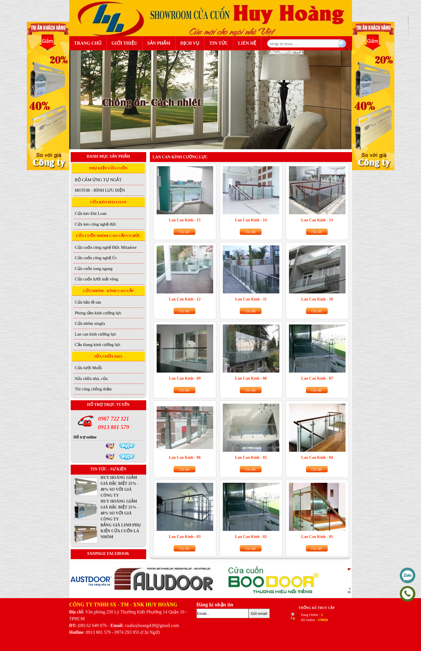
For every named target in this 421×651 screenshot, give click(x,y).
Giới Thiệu (124, 43)
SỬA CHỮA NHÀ (108, 356)
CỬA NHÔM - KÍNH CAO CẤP (108, 291)
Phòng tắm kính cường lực (98, 313)
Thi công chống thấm (93, 389)
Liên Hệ (247, 43)
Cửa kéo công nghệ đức (95, 224)
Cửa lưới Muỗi (88, 367)
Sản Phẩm (160, 43)
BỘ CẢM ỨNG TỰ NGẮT (98, 180)
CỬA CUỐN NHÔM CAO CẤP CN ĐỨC (108, 235)
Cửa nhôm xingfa (90, 323)
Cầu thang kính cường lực (98, 344)
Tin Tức (218, 43)
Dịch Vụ (190, 43)
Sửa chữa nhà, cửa (91, 378)
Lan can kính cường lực (95, 334)
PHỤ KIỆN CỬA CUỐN (108, 168)
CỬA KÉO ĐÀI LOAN (108, 202)
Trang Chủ (88, 43)
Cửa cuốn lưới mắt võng (96, 279)
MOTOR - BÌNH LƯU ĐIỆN (100, 190)
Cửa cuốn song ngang (94, 268)
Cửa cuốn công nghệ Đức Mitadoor (106, 247)
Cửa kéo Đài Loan (91, 213)
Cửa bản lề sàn (88, 302)
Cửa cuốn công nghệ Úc (96, 258)
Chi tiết (184, 232)
